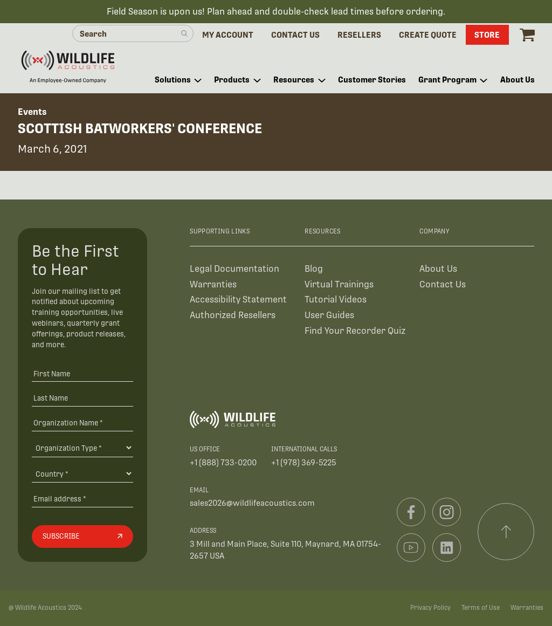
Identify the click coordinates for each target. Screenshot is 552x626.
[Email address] (82, 499)
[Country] (82, 473)
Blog (314, 269)
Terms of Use (480, 607)
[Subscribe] (82, 536)
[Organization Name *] (82, 422)
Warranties (213, 284)
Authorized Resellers (232, 315)
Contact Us (442, 284)
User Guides (329, 315)
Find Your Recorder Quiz (355, 331)
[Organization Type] (82, 447)
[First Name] (82, 373)
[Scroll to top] (506, 531)
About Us (438, 269)
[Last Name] (82, 398)
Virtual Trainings (339, 284)
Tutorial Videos (336, 299)
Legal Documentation (234, 269)
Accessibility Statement (238, 299)
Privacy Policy (430, 607)
